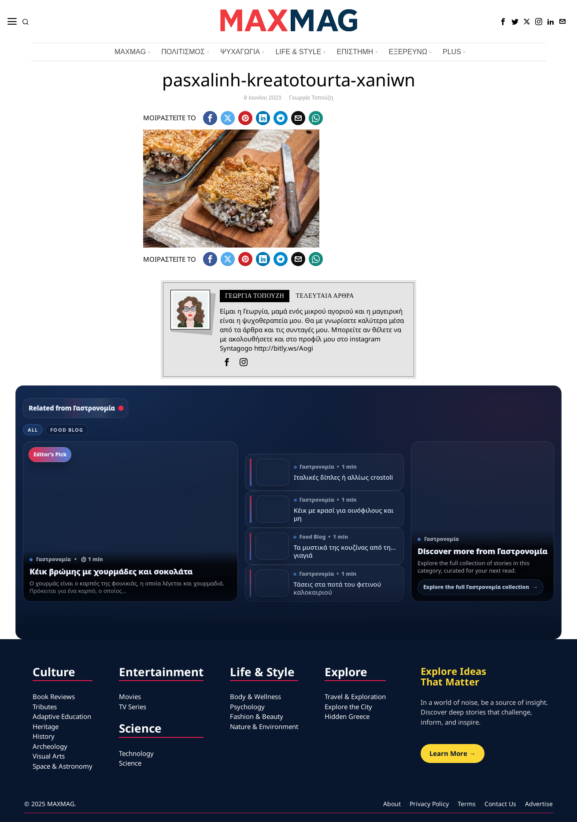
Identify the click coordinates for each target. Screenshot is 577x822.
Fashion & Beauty (256, 716)
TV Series (132, 706)
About (392, 804)
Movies (130, 696)
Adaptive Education (62, 716)
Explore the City (348, 706)
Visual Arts (49, 756)
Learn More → (452, 753)
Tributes (45, 706)
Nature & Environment (264, 726)
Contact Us (500, 804)
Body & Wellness (255, 696)
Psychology (247, 706)
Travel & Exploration (355, 696)
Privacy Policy (429, 804)
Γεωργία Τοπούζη (311, 97)
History (44, 736)
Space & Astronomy (62, 766)
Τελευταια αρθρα (325, 296)
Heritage (46, 726)
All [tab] (33, 429)
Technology (136, 753)
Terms (467, 804)
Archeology (50, 746)
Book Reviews (54, 696)
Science (130, 763)
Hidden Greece (347, 716)
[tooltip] (503, 21)
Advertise (539, 804)
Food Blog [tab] (66, 429)
